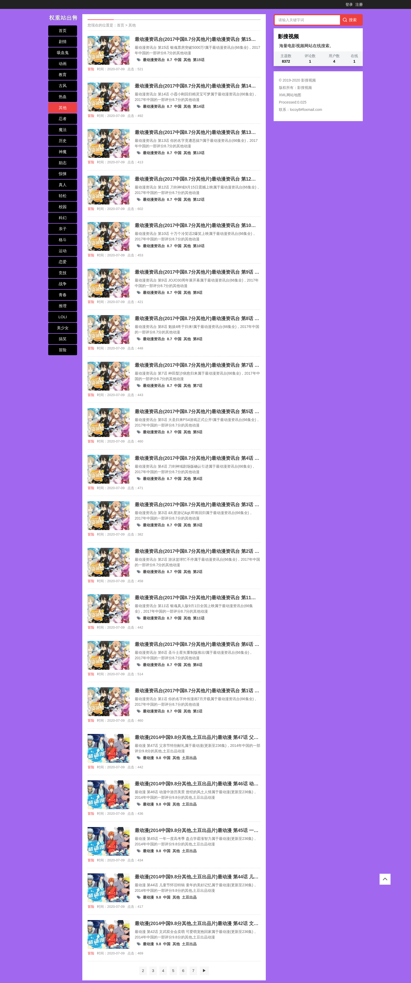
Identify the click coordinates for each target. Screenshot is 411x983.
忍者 (63, 118)
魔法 (63, 129)
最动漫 (148, 758)
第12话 (198, 199)
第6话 (197, 665)
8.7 (169, 60)
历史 (63, 140)
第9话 (197, 292)
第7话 (197, 386)
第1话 (197, 711)
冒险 (63, 350)
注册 (359, 4)
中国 (177, 60)
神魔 (63, 151)
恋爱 (63, 262)
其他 (63, 107)
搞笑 (63, 339)
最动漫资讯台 (154, 60)
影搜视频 (304, 87)
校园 (63, 206)
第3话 (197, 525)
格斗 (63, 239)
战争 (63, 284)
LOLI (62, 317)
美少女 (63, 328)
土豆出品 (189, 758)
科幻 (63, 217)
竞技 (63, 273)
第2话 (197, 572)
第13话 (198, 153)
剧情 (63, 41)
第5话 (197, 432)
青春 (63, 295)
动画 (63, 63)
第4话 (197, 479)
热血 (63, 96)
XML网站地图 (290, 95)
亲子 (63, 228)
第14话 (198, 106)
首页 (63, 30)
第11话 (198, 618)
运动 (63, 251)
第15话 (198, 60)
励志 (63, 162)
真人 (63, 184)
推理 (63, 306)
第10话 (198, 246)
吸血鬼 (63, 52)
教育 (63, 74)
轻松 (63, 195)
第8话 (197, 339)
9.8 (158, 758)
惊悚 (63, 173)
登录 (349, 4)
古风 (63, 85)
